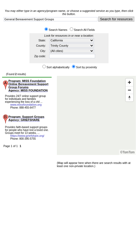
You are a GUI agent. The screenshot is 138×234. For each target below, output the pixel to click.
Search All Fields (84, 29)
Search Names (58, 29)
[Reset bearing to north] (129, 97)
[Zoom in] (129, 82)
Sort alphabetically (58, 67)
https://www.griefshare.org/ (27, 135)
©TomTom (127, 152)
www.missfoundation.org (26, 104)
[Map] (96, 115)
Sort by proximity (86, 67)
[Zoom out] (129, 90)
